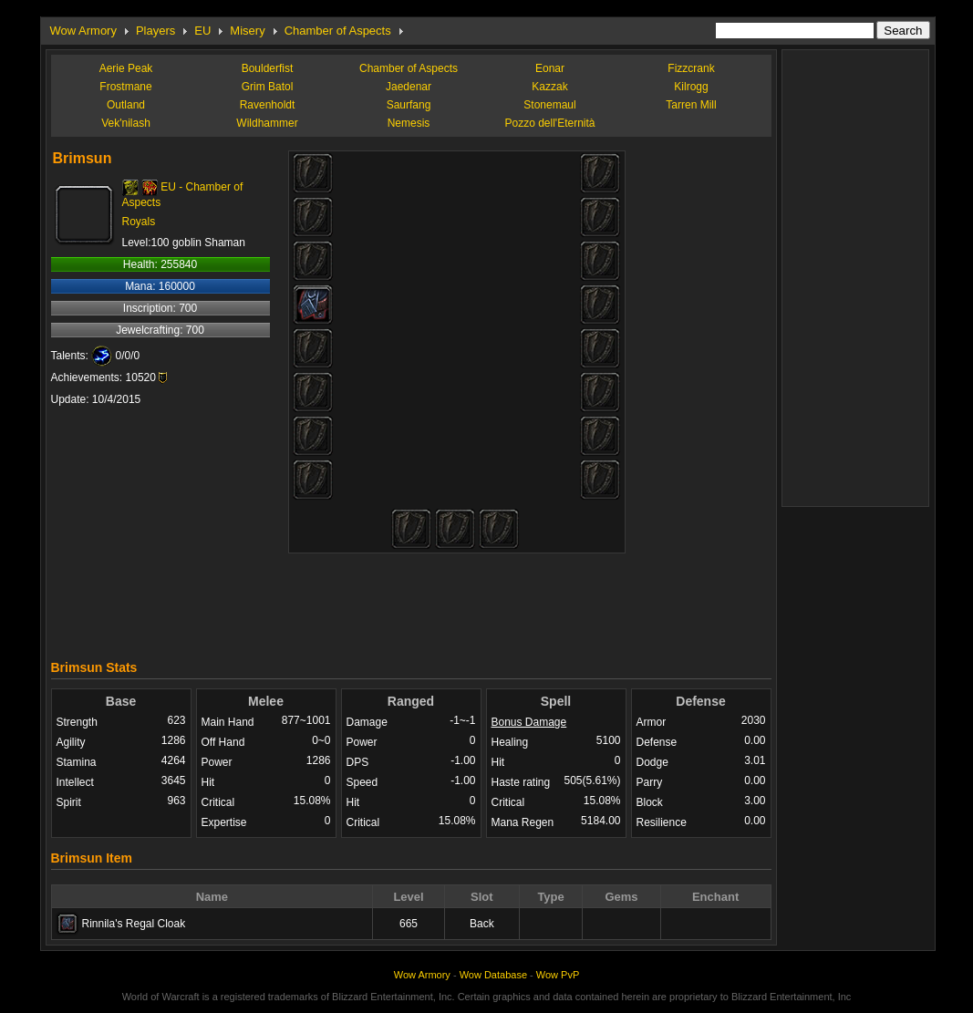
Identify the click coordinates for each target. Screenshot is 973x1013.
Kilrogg (691, 86)
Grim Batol (268, 86)
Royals (139, 221)
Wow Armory (83, 30)
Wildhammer (266, 123)
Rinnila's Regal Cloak (134, 923)
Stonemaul (549, 104)
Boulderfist (268, 68)
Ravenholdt (267, 104)
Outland (126, 104)
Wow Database (493, 974)
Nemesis (409, 123)
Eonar (549, 68)
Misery (247, 30)
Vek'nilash (125, 123)
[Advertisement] (411, 602)
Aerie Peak (126, 68)
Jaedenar (408, 86)
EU (202, 30)
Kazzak (549, 86)
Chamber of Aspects (338, 30)
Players (155, 30)
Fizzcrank (691, 68)
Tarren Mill (691, 104)
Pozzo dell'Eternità (549, 123)
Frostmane (125, 86)
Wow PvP (557, 974)
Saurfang (409, 104)
